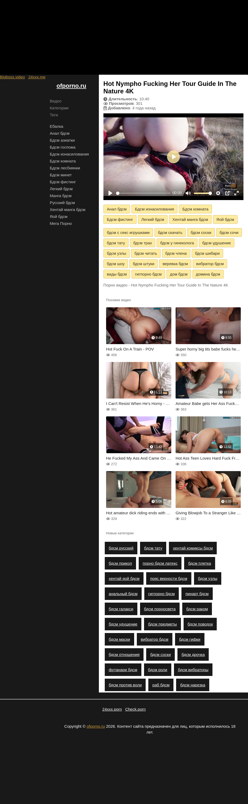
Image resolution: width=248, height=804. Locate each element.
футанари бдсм (123, 669)
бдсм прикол (120, 563)
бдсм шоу (116, 263)
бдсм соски (201, 232)
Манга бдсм (60, 195)
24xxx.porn (112, 709)
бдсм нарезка (192, 685)
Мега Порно (61, 223)
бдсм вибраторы (193, 669)
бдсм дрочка (193, 654)
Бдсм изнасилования (69, 154)
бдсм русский (121, 548)
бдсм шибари (207, 253)
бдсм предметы (162, 624)
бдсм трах (142, 243)
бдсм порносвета (160, 609)
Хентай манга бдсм (67, 209)
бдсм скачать (170, 232)
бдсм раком (197, 609)
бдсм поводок (200, 624)
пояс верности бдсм (168, 578)
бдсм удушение (216, 243)
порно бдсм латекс (160, 563)
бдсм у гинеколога (177, 243)
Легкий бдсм (61, 188)
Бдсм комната (63, 161)
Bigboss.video (12, 77)
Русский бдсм (62, 202)
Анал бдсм (59, 133)
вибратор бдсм (210, 263)
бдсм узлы (116, 253)
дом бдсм (179, 274)
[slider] (143, 193)
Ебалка (56, 126)
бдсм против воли (125, 685)
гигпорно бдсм (148, 274)
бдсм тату (116, 243)
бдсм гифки (189, 639)
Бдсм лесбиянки (65, 168)
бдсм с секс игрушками (128, 232)
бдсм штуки (143, 263)
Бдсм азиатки (62, 140)
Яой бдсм (58, 216)
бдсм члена (176, 253)
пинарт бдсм (197, 593)
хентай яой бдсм (124, 578)
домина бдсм (208, 274)
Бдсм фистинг (63, 182)
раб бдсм (160, 685)
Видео (55, 101)
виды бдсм (117, 274)
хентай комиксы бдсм (193, 548)
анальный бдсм (123, 593)
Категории (59, 108)
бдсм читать (145, 253)
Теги (54, 115)
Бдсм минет (61, 175)
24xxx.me (36, 77)
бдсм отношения (124, 654)
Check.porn (135, 709)
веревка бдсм (175, 263)
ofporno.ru (71, 85)
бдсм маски (119, 639)
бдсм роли (157, 669)
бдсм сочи (229, 232)
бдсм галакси (121, 609)
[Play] (110, 193)
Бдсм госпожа (62, 147)
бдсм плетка (199, 563)
